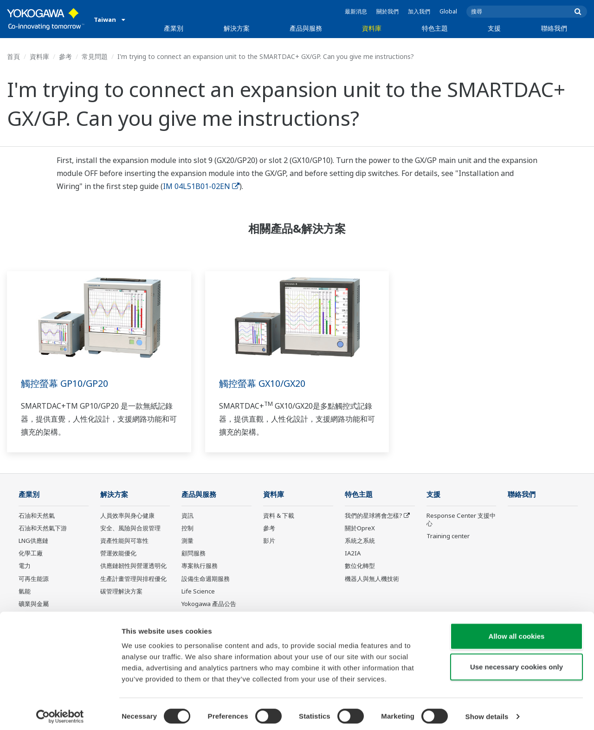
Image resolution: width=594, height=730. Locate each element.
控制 (187, 528)
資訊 (187, 516)
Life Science (198, 591)
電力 (25, 566)
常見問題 (95, 56)
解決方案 (237, 28)
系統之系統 (360, 541)
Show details (487, 712)
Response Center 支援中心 (461, 520)
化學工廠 (31, 553)
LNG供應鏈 (33, 541)
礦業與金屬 (34, 604)
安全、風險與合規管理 (130, 528)
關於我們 (387, 11)
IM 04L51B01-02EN (201, 186)
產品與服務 (306, 28)
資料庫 (371, 28)
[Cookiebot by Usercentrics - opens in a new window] (60, 712)
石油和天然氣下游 (43, 528)
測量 (187, 541)
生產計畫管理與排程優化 (133, 578)
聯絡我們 (554, 28)
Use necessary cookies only (516, 662)
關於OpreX (360, 528)
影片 (269, 541)
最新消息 (356, 11)
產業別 (173, 28)
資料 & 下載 (278, 516)
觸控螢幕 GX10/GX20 (262, 383)
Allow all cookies (517, 631)
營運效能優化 (118, 553)
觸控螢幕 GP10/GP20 (64, 383)
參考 (65, 56)
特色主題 (435, 28)
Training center (448, 536)
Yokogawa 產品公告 (208, 604)
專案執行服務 (199, 566)
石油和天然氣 (37, 516)
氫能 (25, 591)
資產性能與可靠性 (124, 541)
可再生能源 (34, 578)
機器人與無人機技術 (372, 578)
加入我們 (419, 11)
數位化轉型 (360, 566)
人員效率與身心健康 (127, 516)
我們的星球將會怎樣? (373, 516)
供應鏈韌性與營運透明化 (133, 566)
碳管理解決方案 (121, 591)
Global (448, 11)
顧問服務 (193, 553)
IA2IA (353, 553)
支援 (494, 28)
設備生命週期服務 (205, 578)
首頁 (13, 56)
